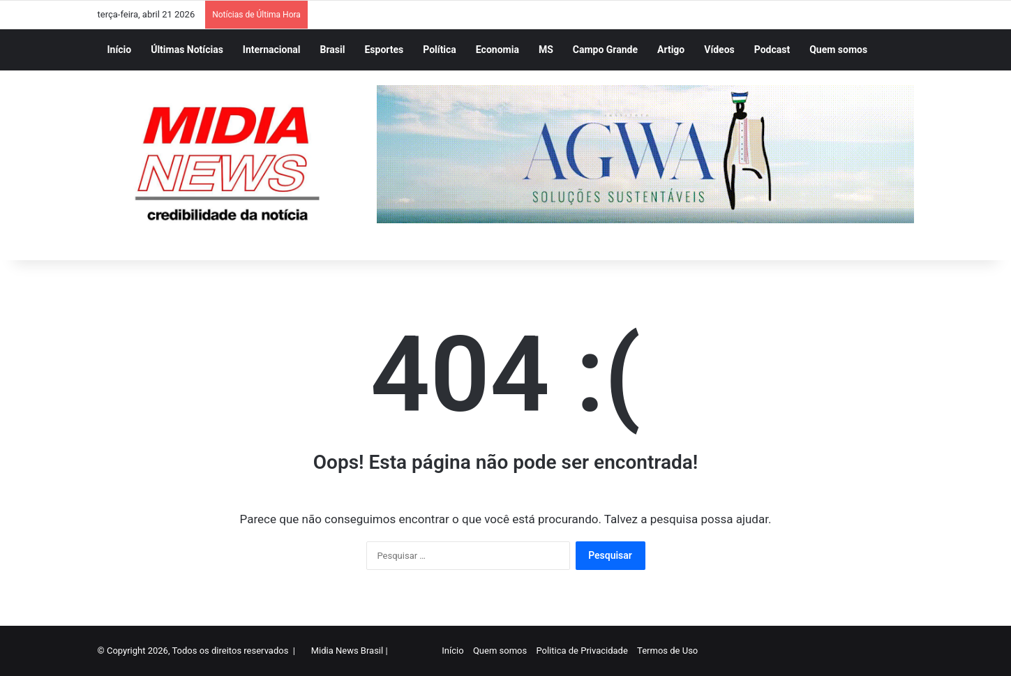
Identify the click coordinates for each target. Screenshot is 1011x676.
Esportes (383, 49)
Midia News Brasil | (349, 650)
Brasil (332, 49)
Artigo (670, 49)
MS (546, 49)
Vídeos (719, 49)
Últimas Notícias (187, 49)
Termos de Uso (666, 650)
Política (439, 49)
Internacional (272, 49)
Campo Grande (605, 49)
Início (119, 49)
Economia (497, 49)
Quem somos (838, 49)
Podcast (772, 49)
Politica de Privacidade (581, 650)
